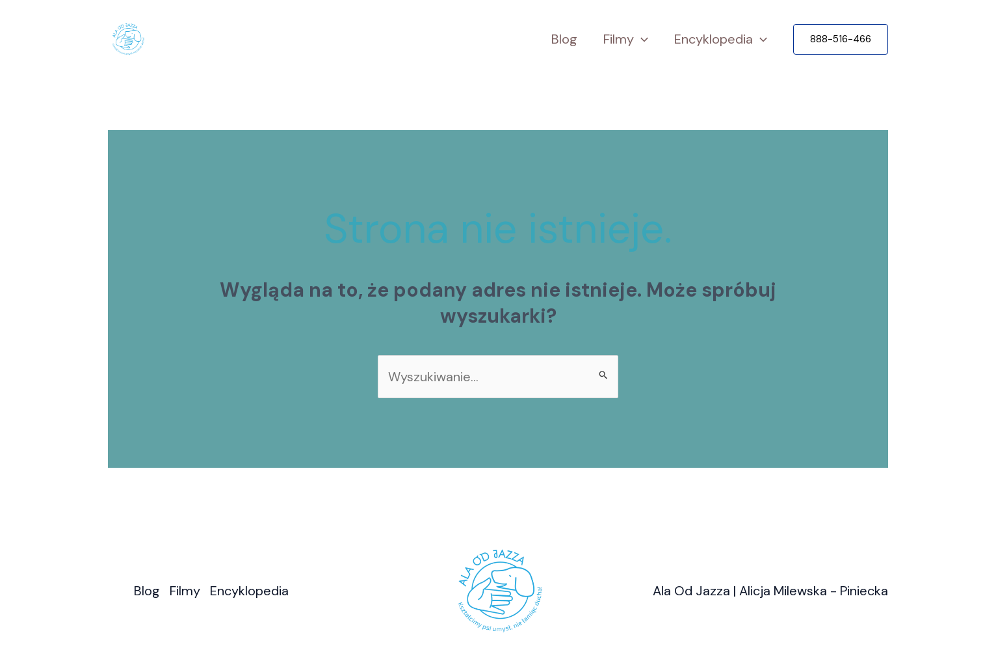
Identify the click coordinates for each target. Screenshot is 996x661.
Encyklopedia (720, 39)
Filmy (625, 39)
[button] (840, 39)
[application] (641, 39)
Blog (564, 39)
